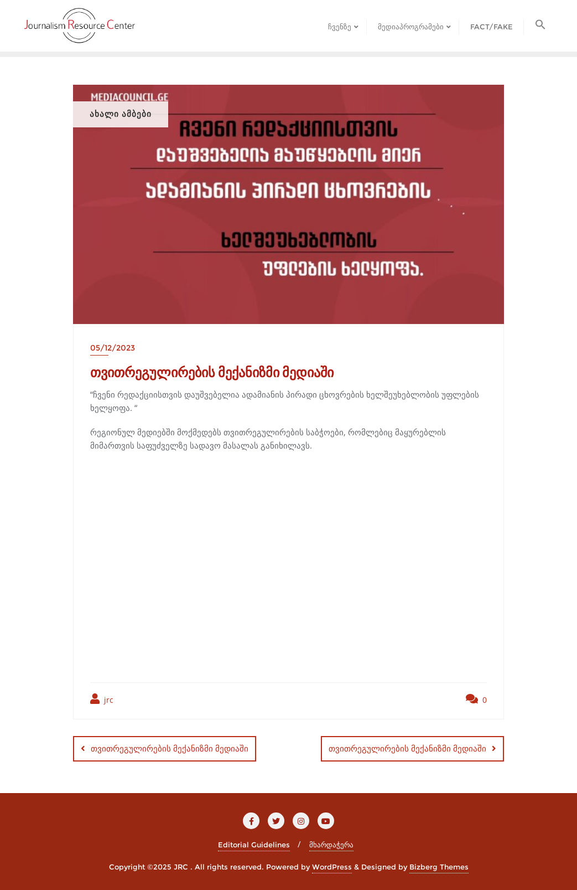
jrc (101, 699)
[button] (540, 25)
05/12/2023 (112, 348)
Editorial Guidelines (254, 844)
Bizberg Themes (439, 866)
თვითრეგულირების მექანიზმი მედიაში (169, 748)
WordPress (332, 866)
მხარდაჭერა (331, 844)
